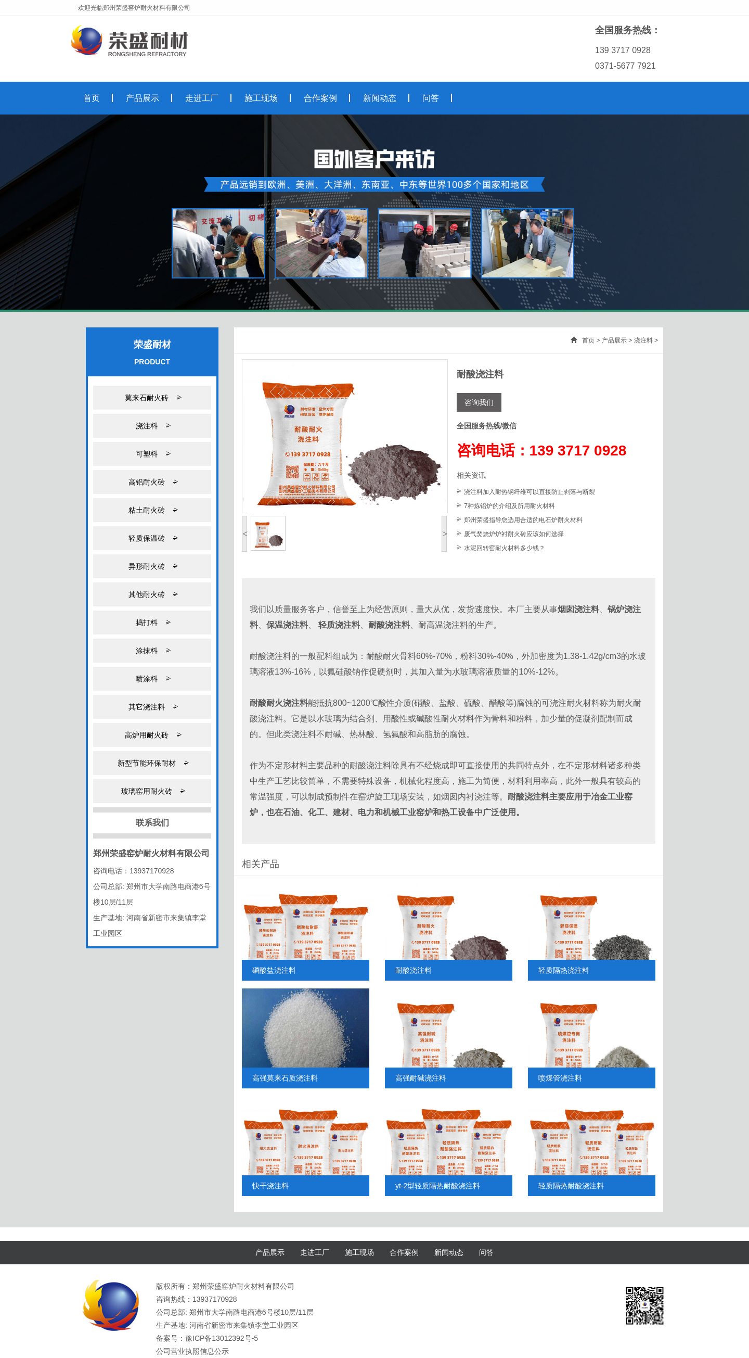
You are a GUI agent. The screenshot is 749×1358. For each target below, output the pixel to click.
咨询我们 (479, 402)
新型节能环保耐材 (152, 762)
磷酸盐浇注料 (274, 970)
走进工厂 (314, 1252)
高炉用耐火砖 (152, 734)
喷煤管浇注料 (560, 1078)
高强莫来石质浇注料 (285, 1078)
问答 (486, 1252)
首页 (588, 340)
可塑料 (152, 453)
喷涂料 (152, 678)
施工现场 (359, 1252)
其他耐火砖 (151, 594)
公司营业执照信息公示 (192, 1351)
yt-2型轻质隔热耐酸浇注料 (437, 1186)
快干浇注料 (270, 1186)
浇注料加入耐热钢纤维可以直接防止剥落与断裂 (529, 492)
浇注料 (152, 425)
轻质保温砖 (151, 538)
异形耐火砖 (151, 566)
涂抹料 (152, 650)
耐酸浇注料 (413, 970)
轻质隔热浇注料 (563, 970)
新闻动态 (448, 1252)
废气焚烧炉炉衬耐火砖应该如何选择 (514, 534)
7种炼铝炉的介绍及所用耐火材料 (509, 506)
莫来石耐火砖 (152, 397)
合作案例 (404, 1252)
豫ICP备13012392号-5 (221, 1338)
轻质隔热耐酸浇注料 (571, 1186)
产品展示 (614, 340)
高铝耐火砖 (151, 481)
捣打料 (152, 622)
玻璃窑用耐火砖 (152, 790)
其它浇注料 (151, 706)
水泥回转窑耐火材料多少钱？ (504, 548)
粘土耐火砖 (151, 509)
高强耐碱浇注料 (420, 1078)
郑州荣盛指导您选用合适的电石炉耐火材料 (523, 520)
